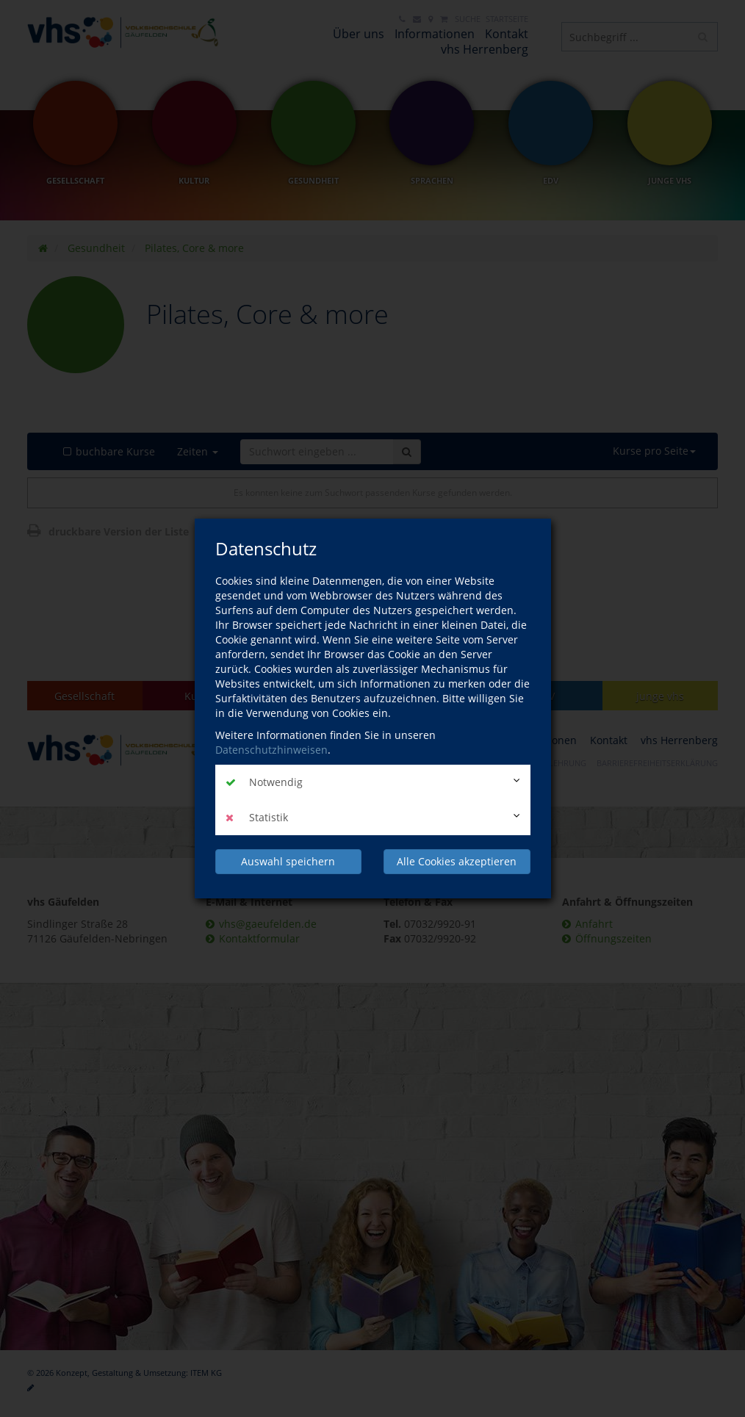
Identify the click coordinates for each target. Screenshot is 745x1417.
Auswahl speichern (288, 861)
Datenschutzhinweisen (271, 750)
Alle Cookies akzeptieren (457, 861)
